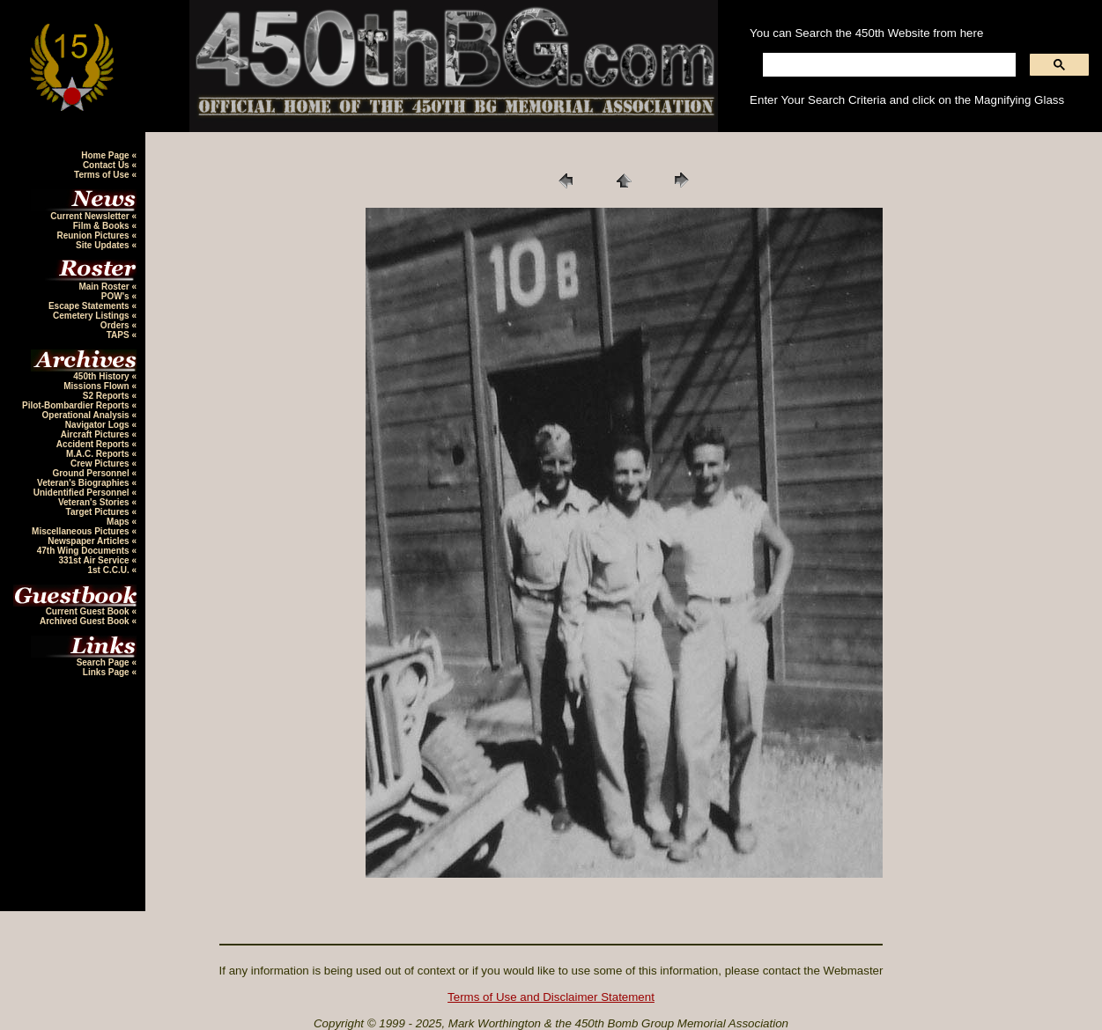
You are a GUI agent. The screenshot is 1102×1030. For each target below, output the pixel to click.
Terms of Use (102, 175)
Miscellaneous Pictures (81, 531)
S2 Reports (107, 396)
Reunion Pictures (93, 235)
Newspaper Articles (89, 541)
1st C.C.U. (109, 570)
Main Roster (104, 286)
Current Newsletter (90, 216)
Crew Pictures (100, 463)
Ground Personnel (91, 473)
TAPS (119, 335)
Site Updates (103, 245)
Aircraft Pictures (96, 434)
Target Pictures (99, 512)
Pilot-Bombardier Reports (76, 405)
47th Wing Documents (84, 550)
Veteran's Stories (95, 502)
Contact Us (107, 165)
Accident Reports (94, 444)
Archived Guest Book (85, 621)
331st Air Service (94, 560)
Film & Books (102, 226)
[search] (887, 65)
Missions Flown (97, 386)
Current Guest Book (89, 611)
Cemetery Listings (92, 315)
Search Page (104, 662)
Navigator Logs (98, 425)
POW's (116, 296)
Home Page (106, 155)
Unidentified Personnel (82, 492)
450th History (102, 376)
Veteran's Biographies (84, 483)
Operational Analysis (87, 415)
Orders (116, 325)
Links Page (107, 672)
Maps (119, 521)
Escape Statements (90, 306)
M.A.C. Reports (98, 454)
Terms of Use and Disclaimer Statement (551, 997)
